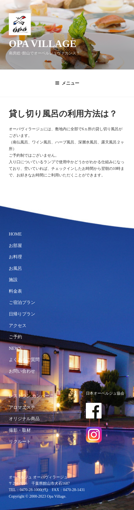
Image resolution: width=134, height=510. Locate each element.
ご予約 (15, 336)
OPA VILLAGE (42, 43)
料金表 (15, 291)
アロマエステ (22, 407)
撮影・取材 (20, 430)
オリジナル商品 (24, 418)
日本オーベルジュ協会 (105, 393)
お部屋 (15, 245)
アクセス (17, 325)
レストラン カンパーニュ (33, 395)
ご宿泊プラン (22, 302)
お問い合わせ (22, 371)
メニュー (67, 83)
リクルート (20, 441)
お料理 (15, 256)
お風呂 (15, 268)
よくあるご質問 (24, 359)
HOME (15, 234)
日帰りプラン (22, 314)
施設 (13, 279)
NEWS (15, 348)
